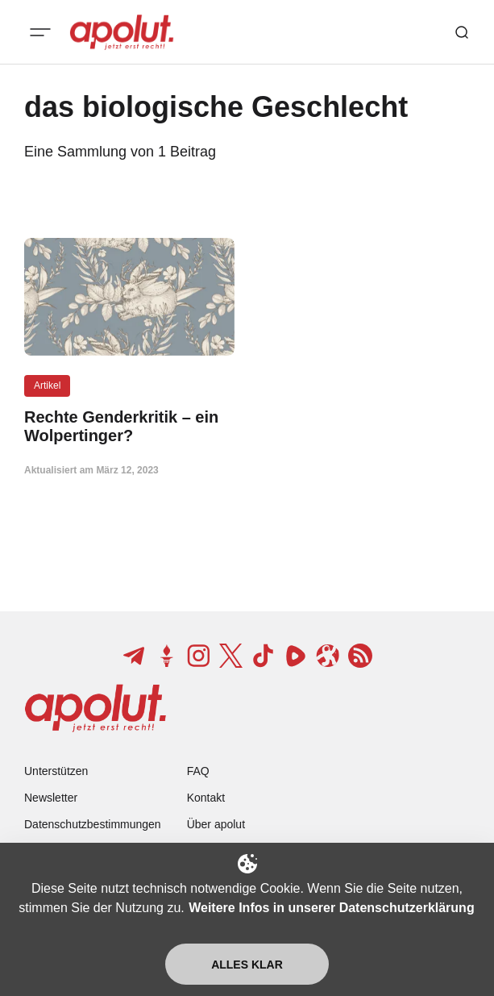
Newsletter (50, 797)
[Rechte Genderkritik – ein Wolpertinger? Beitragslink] (129, 426)
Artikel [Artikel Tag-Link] (47, 385)
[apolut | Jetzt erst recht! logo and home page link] (121, 32)
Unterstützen (56, 771)
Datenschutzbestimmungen (92, 824)
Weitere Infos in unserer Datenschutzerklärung (331, 908)
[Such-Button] (462, 32)
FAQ (198, 771)
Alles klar (247, 964)
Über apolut (216, 824)
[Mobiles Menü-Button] (40, 32)
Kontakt (206, 797)
